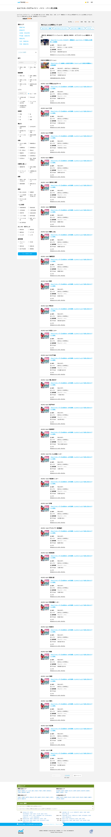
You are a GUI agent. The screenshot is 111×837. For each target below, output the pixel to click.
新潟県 (63, 818)
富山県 (67, 818)
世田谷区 (49, 790)
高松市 (44, 820)
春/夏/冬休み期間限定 (33, 90)
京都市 (23, 797)
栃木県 (46, 815)
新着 (82, 21)
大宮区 (34, 815)
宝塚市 (47, 797)
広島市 (73, 797)
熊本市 (62, 798)
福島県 (67, 817)
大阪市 (19, 797)
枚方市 (19, 798)
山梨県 (80, 818)
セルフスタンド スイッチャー (61, 28)
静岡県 (35, 818)
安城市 (61, 792)
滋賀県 (88, 812)
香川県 (41, 820)
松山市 (69, 797)
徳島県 (47, 820)
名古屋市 (58, 790)
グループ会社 (63, 830)
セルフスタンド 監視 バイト (77, 28)
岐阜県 (41, 818)
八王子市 (27, 812)
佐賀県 (70, 820)
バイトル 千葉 (90, 28)
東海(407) (22, 30)
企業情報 (41, 830)
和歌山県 (67, 813)
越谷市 (28, 792)
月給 (93, 21)
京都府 (85, 812)
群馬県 (35, 817)
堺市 (36, 797)
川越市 (27, 815)
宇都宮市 (49, 815)
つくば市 (31, 817)
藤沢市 (34, 813)
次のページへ (77, 775)
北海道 (63, 815)
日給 (89, 21)
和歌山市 (32, 797)
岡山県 (27, 820)
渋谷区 (36, 790)
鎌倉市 (42, 813)
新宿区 (23, 790)
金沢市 (73, 818)
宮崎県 (88, 820)
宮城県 (73, 815)
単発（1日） (22, 81)
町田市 (31, 812)
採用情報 (58, 830)
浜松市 (62, 790)
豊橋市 (57, 792)
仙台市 (61, 797)
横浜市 (19, 790)
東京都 (24, 812)
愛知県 (24, 818)
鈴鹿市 (87, 790)
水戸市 (27, 817)
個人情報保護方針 (70, 830)
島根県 (34, 820)
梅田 (66, 812)
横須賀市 (24, 792)
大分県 (81, 820)
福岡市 (65, 797)
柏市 (43, 815)
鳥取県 (31, 820)
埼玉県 (24, 815)
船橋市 (40, 815)
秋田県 (89, 815)
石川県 (70, 818)
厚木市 (45, 813)
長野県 (83, 818)
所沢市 (30, 815)
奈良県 (63, 813)
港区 (33, 790)
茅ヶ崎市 (38, 813)
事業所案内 (46, 830)
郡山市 (81, 797)
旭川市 (77, 797)
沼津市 (74, 790)
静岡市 (66, 790)
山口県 (38, 820)
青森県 (80, 815)
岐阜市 (78, 790)
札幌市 (57, 797)
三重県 (45, 818)
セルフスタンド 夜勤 (46, 28)
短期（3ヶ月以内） (33, 86)
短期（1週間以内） (33, 82)
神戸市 (27, 797)
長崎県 (74, 820)
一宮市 (65, 792)
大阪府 (63, 812)
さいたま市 (28, 790)
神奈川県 (24, 813)
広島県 (24, 820)
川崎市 (44, 790)
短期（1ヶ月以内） (23, 86)
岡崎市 (31, 818)
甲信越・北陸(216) (24, 35)
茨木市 (43, 797)
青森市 (85, 797)
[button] (92, 28)
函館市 (89, 797)
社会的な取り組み (52, 830)
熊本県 (77, 820)
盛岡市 (86, 815)
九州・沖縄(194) (23, 41)
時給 (85, 21)
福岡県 (63, 820)
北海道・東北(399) (24, 33)
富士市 (70, 790)
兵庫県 (75, 812)
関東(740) (22, 27)
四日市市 (83, 790)
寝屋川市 (24, 798)
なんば (71, 812)
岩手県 (83, 815)
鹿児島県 (84, 820)
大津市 (51, 797)
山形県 (63, 817)
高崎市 (38, 817)
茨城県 (24, 817)
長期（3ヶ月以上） (23, 90)
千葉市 (40, 790)
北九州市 (58, 798)
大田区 (19, 792)
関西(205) (22, 38)
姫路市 (39, 797)
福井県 (76, 818)
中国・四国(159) (23, 44)
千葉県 (37, 815)
